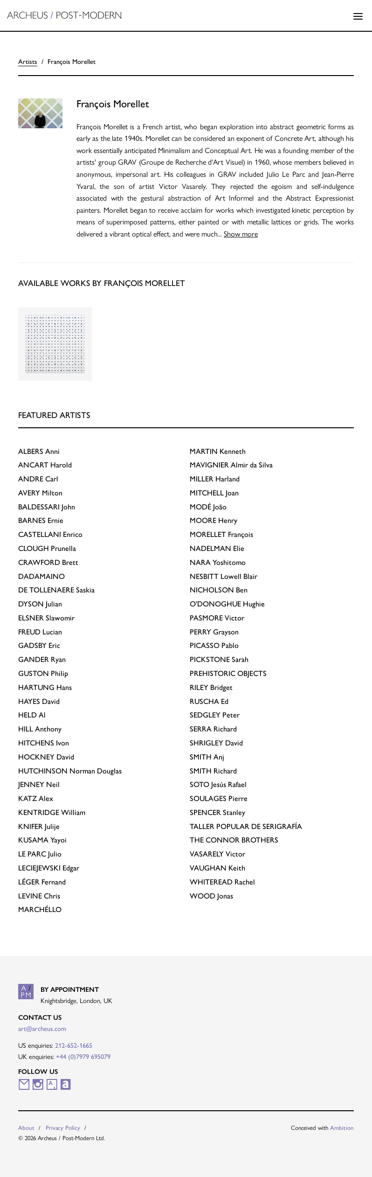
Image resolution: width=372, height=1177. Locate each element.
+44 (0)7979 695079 (83, 1056)
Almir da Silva (231, 464)
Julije (39, 826)
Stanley (217, 812)
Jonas (211, 895)
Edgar (48, 868)
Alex (35, 798)
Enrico (50, 534)
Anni (39, 451)
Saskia (56, 589)
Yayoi (42, 840)
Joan (214, 492)
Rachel (222, 882)
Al (32, 714)
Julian (40, 603)
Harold (45, 464)
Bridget (211, 687)
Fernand (42, 882)
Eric (39, 645)
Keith (217, 868)
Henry (213, 520)
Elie (217, 548)
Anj (207, 756)
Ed (209, 701)
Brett (48, 562)
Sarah (219, 659)
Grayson (214, 631)
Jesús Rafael (218, 784)
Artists (27, 61)
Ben (219, 589)
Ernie (40, 520)
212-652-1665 (73, 1045)
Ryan (42, 659)
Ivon (43, 742)
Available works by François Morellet (101, 283)
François (221, 534)
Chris (39, 895)
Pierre (219, 798)
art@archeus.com (42, 1028)
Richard (213, 728)
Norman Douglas (70, 770)
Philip (43, 673)
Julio (40, 854)
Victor (217, 617)
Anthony (40, 728)
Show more (241, 233)
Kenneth (218, 451)
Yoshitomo (218, 562)
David (39, 701)
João (208, 506)
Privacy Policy (63, 1127)
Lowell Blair (223, 576)
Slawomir (46, 617)
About (26, 1127)
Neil (39, 784)
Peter (215, 714)
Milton (40, 492)
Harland (215, 478)
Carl (38, 478)
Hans (45, 687)
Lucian (40, 631)
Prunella (47, 548)
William (51, 812)
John (46, 506)
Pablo (214, 645)
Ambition (342, 1127)
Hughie (227, 603)
